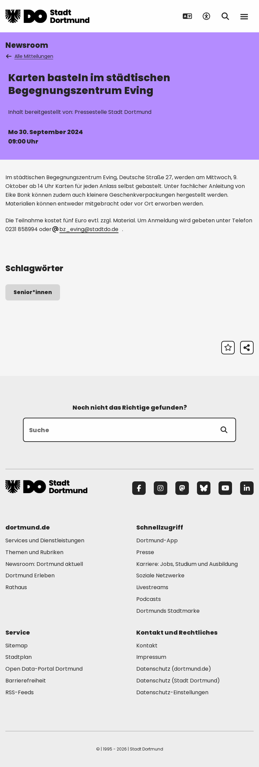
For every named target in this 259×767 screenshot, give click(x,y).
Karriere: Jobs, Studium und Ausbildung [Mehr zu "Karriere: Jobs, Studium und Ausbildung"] (187, 564)
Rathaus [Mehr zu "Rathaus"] (16, 587)
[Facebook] (139, 488)
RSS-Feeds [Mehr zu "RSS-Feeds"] (19, 692)
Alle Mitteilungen (30, 56)
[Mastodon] (182, 488)
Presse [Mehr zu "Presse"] (145, 552)
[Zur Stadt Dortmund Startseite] (47, 16)
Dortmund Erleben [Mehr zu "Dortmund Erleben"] (30, 575)
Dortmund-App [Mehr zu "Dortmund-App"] (157, 540)
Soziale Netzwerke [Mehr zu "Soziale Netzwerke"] (160, 575)
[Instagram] (160, 488)
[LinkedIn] (247, 488)
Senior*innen (32, 292)
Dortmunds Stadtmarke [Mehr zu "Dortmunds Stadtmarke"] (168, 611)
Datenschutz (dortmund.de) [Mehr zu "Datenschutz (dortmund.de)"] (173, 669)
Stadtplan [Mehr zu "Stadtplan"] (18, 657)
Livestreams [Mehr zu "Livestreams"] (152, 587)
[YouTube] (225, 488)
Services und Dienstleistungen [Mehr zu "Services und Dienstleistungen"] (44, 540)
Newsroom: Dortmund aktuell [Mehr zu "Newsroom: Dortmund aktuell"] (44, 564)
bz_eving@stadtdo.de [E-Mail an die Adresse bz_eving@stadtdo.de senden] (85, 229)
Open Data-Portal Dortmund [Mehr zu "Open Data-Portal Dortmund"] (44, 669)
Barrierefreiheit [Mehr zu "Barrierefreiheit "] (25, 680)
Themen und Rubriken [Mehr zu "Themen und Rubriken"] (34, 552)
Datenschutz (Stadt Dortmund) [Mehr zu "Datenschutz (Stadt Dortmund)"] (178, 680)
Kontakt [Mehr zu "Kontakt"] (146, 645)
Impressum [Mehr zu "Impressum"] (151, 657)
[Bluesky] (203, 488)
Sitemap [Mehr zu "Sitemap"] (16, 645)
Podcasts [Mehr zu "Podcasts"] (148, 599)
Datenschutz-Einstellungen (172, 693)
